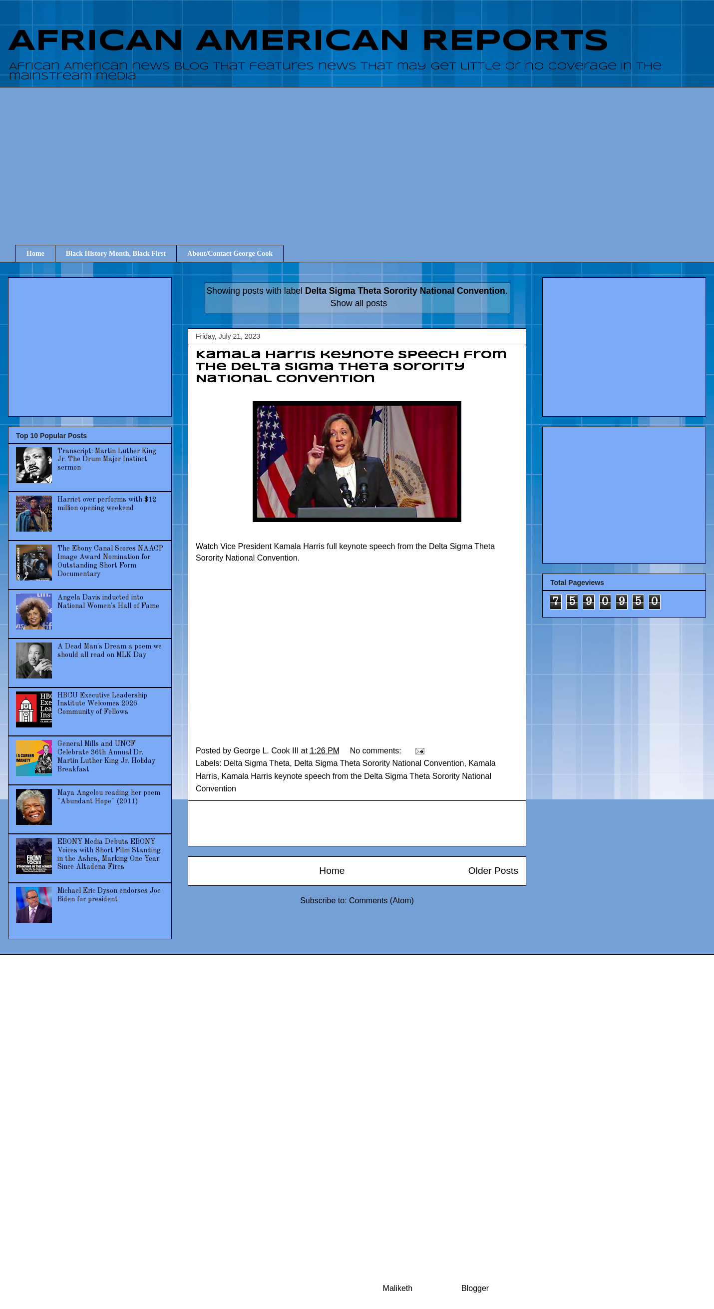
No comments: (377, 750)
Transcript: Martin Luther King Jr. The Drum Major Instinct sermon (106, 460)
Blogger (474, 1288)
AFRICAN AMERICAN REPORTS (308, 41)
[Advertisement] (364, 157)
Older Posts (493, 870)
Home (35, 253)
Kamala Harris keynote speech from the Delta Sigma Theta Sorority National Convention (351, 367)
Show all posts (359, 303)
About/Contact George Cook (230, 253)
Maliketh (398, 1288)
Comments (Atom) (381, 900)
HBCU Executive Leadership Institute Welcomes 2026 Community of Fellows (102, 704)
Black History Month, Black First (116, 253)
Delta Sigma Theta (257, 763)
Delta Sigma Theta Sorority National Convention (379, 763)
